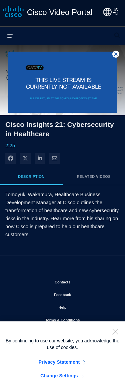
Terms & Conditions (80, 318)
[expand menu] (10, 35)
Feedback (81, 293)
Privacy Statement (59, 364)
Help (82, 306)
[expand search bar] (117, 32)
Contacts (81, 280)
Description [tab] (31, 177)
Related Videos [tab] (94, 177)
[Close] (115, 333)
